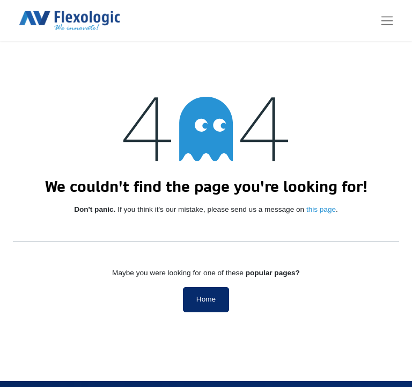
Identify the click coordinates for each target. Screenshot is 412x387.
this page (321, 209)
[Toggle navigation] (387, 20)
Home (206, 299)
